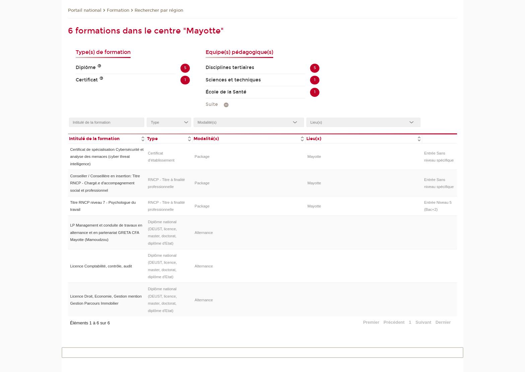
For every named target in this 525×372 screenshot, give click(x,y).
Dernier (443, 322)
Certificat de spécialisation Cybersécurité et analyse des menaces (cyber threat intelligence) (106, 156)
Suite (212, 104)
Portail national (84, 10)
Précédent (394, 322)
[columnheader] (107, 138)
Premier (371, 322)
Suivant (423, 322)
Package (202, 156)
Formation (118, 10)
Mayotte (314, 156)
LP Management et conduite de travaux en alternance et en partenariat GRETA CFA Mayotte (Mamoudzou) (106, 232)
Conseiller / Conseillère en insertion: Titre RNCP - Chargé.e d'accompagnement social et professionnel (105, 183)
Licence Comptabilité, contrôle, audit (101, 266)
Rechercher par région (159, 10)
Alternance (204, 233)
